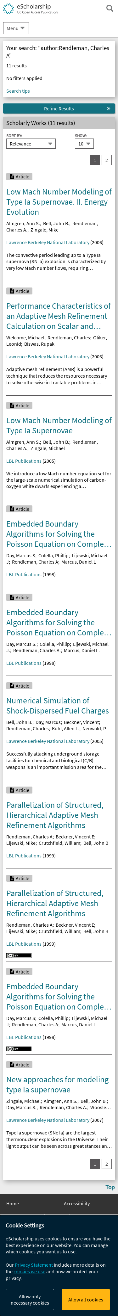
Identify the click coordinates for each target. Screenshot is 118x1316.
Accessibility (77, 1203)
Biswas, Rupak (39, 344)
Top (110, 1187)
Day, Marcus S (20, 555)
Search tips (18, 91)
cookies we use (29, 1271)
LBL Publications (24, 461)
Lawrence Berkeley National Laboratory (47, 242)
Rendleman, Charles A (35, 562)
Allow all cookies (85, 1299)
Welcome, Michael (25, 337)
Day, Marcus (48, 722)
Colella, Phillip (53, 555)
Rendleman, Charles (69, 337)
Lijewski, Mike (21, 843)
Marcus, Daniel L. (82, 650)
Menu (13, 28)
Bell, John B (95, 843)
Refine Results (59, 108)
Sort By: (14, 135)
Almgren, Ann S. (23, 223)
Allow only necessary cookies (30, 1299)
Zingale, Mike (45, 229)
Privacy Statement (34, 1265)
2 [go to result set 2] (106, 160)
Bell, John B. (56, 223)
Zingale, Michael (48, 448)
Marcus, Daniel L (78, 562)
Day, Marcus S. (21, 644)
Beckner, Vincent (81, 722)
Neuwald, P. (94, 728)
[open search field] (110, 8)
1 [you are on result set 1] (95, 160)
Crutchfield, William (59, 843)
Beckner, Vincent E (75, 836)
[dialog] (59, 1265)
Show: (81, 135)
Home (12, 1203)
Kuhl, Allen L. (65, 728)
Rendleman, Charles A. (37, 650)
